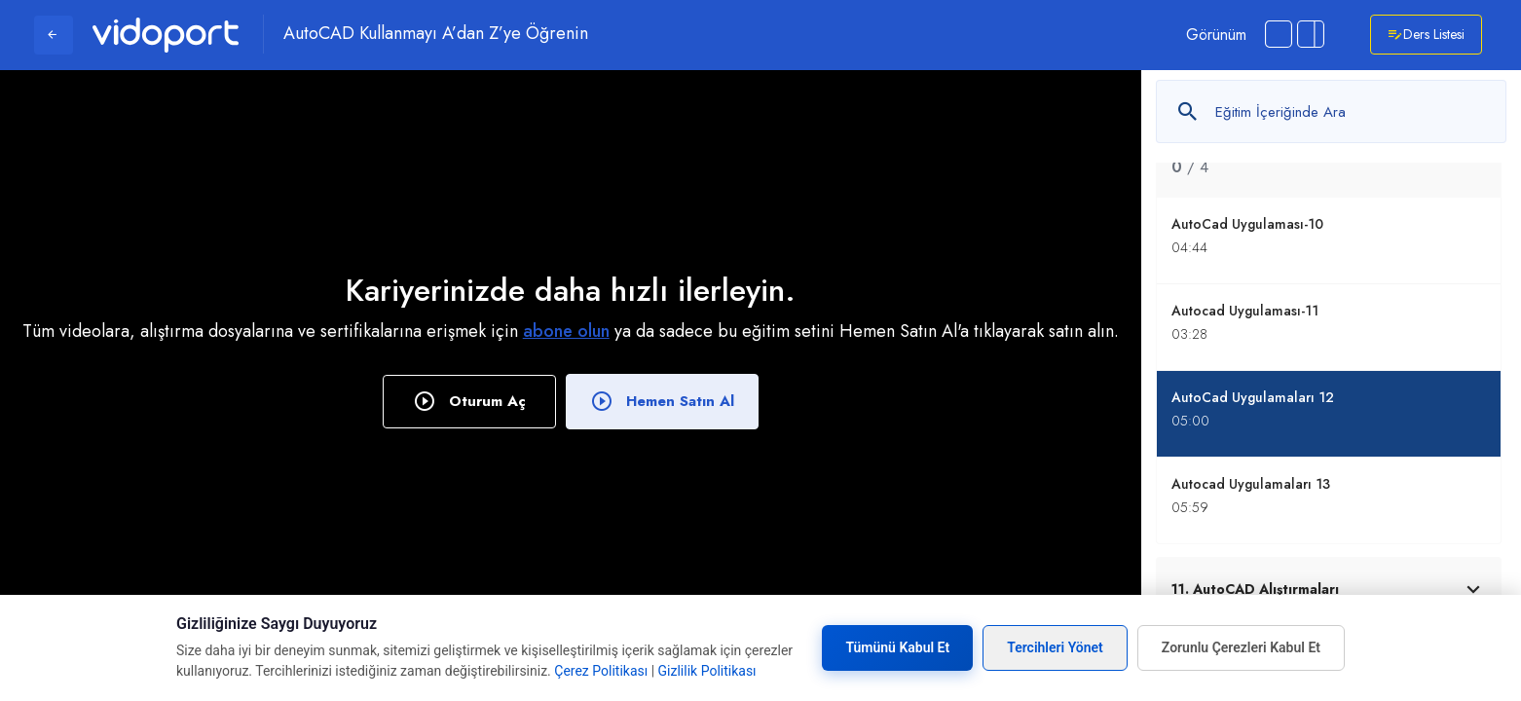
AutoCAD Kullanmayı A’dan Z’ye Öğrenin (435, 34)
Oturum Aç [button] (469, 402)
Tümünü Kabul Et (897, 647)
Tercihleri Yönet (1055, 647)
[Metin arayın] (1331, 111)
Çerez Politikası (601, 671)
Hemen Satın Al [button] (662, 402)
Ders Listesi (1426, 34)
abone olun (566, 331)
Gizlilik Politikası (707, 671)
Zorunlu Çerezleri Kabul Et (1241, 647)
